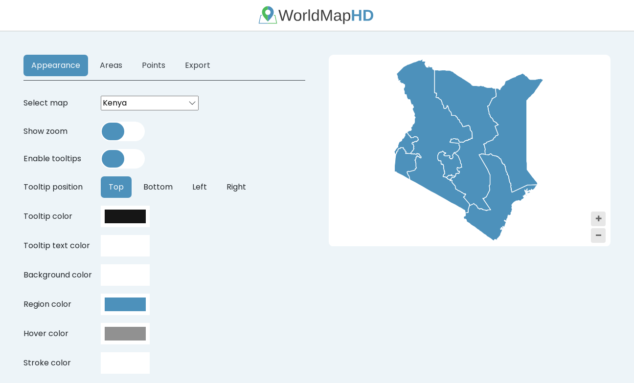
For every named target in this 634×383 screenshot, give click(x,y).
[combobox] (150, 103)
